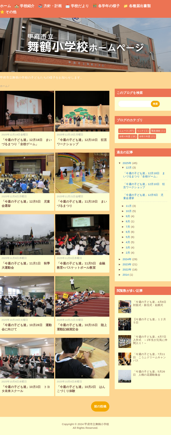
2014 (126, 274)
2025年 (127, 163)
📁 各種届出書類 (137, 6)
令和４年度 (125, 136)
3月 (128, 247)
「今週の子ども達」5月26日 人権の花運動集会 (149, 373)
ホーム (5, 6)
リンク (140, 131)
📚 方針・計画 (50, 6)
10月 (129, 211)
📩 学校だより (77, 6)
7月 (128, 226)
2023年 (127, 264)
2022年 (127, 269)
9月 (128, 216)
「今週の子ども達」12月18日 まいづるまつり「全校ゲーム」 (144, 175)
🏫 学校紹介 (24, 6)
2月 (128, 252)
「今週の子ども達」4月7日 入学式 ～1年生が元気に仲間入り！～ (151, 340)
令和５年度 (145, 136)
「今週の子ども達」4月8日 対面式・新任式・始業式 (151, 303)
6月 (128, 231)
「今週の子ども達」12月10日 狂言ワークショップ (144, 185)
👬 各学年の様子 (106, 6)
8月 (128, 221)
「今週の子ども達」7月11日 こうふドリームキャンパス (149, 357)
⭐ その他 (8, 12)
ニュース (124, 131)
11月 (129, 205)
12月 (129, 167)
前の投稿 (100, 406)
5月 (128, 236)
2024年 (127, 259)
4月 (128, 242)
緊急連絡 (156, 131)
